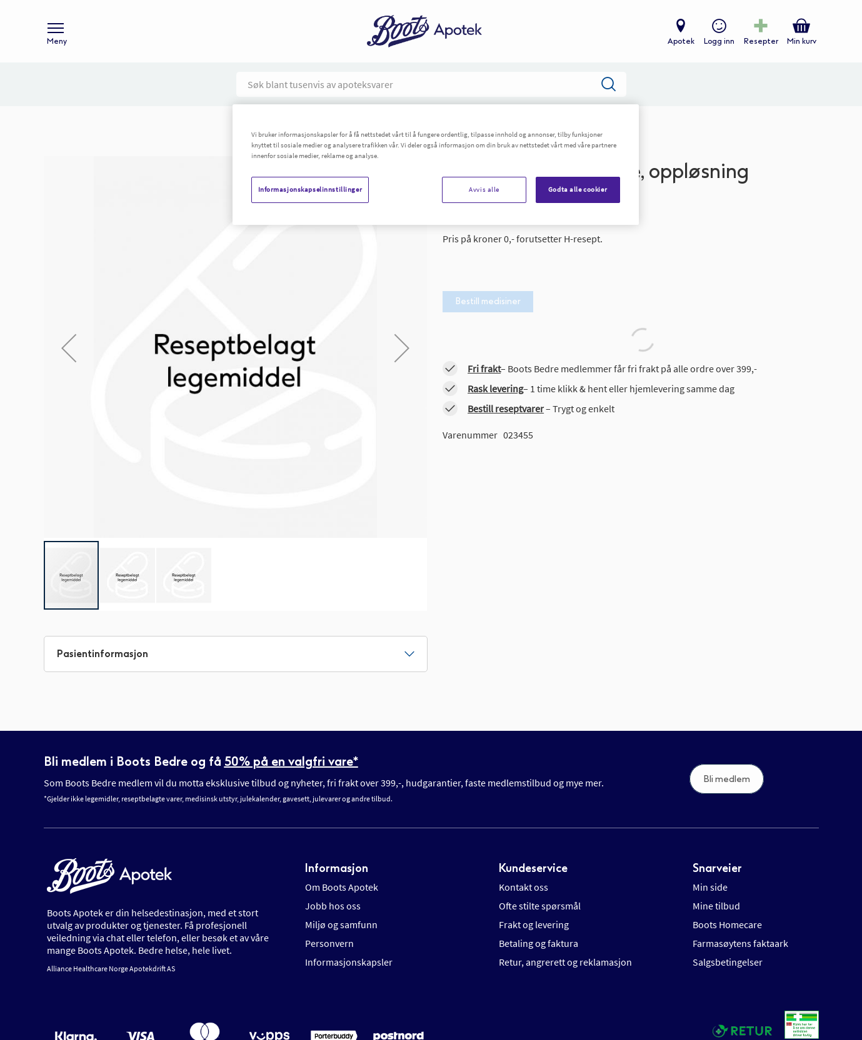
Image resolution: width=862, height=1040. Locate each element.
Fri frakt (484, 368)
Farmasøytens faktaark (740, 943)
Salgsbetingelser (728, 962)
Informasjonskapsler (349, 962)
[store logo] (424, 31)
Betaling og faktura (538, 943)
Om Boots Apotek (341, 887)
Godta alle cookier (577, 189)
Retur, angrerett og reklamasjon (565, 962)
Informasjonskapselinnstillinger (310, 189)
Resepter (761, 41)
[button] (69, 348)
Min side (710, 887)
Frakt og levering (534, 924)
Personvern (329, 943)
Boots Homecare (727, 924)
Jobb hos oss (333, 905)
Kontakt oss (523, 887)
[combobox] (431, 84)
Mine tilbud (716, 905)
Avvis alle (484, 189)
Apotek (681, 41)
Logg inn (719, 41)
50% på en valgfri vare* (291, 761)
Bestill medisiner (488, 301)
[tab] (235, 653)
